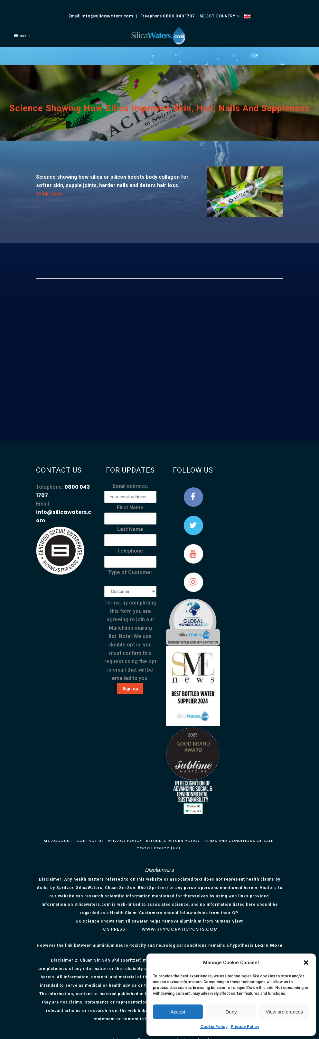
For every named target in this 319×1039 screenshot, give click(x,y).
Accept (178, 1011)
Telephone (130, 551)
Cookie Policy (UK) (158, 848)
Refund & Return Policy (173, 840)
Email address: (130, 486)
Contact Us (90, 840)
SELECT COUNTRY (217, 16)
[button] (306, 962)
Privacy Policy (245, 1026)
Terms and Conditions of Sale (238, 840)
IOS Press (113, 929)
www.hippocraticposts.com (180, 929)
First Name (130, 508)
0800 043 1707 (179, 16)
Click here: (49, 193)
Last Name (130, 529)
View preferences (284, 1011)
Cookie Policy (214, 1026)
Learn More (269, 945)
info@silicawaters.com (107, 16)
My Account (58, 840)
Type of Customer (130, 572)
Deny (231, 1011)
